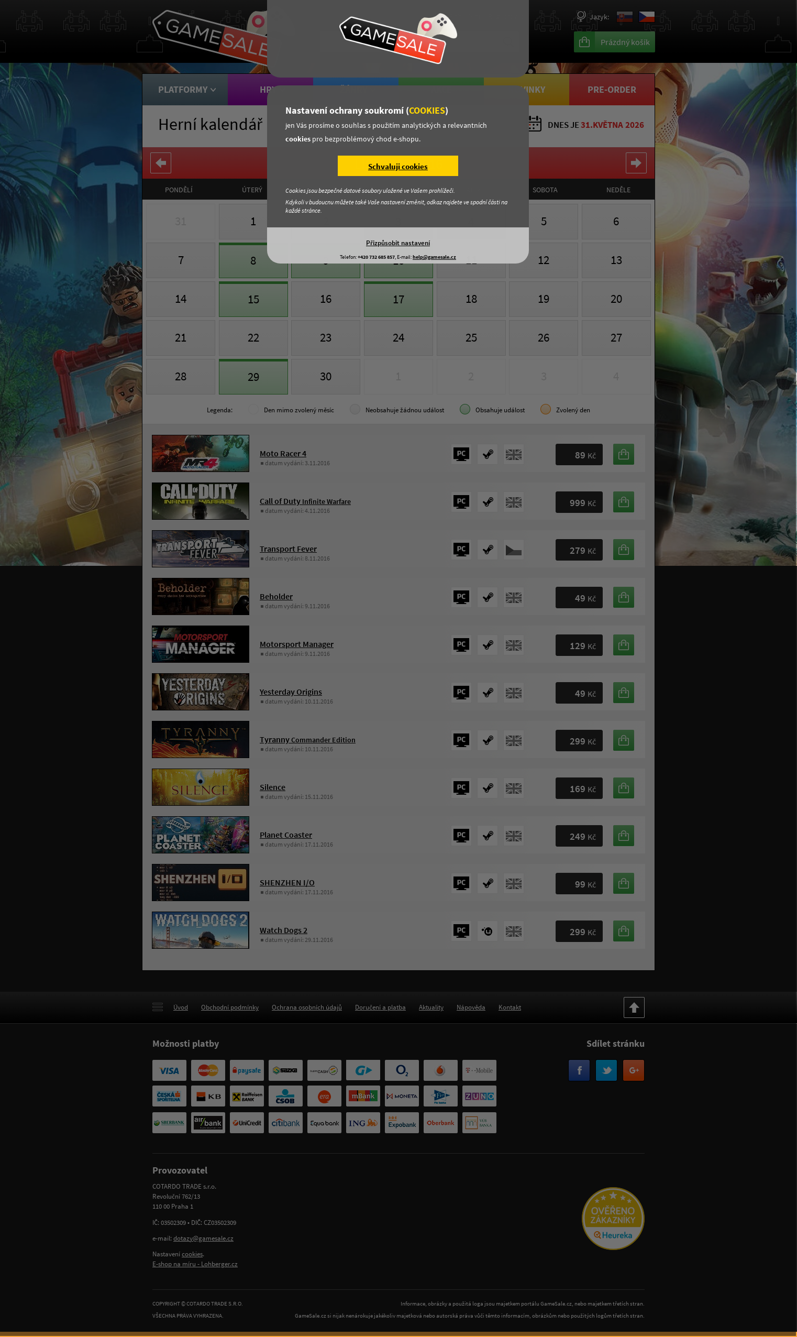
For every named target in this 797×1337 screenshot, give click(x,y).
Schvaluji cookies (398, 166)
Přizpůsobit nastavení (398, 242)
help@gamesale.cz (434, 257)
